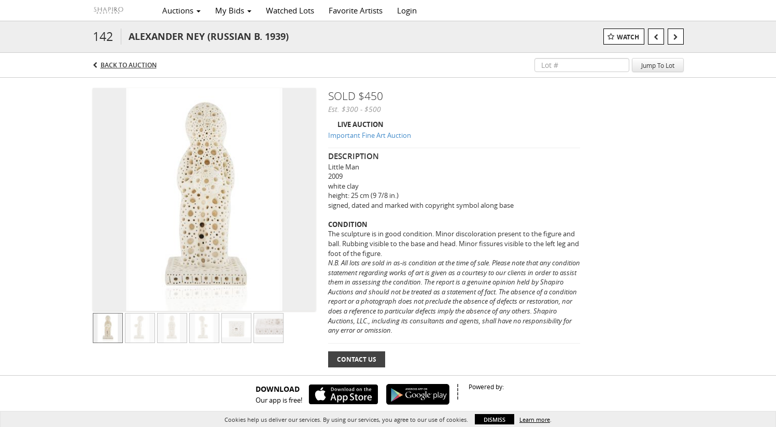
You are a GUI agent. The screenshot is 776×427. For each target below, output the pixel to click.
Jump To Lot (657, 65)
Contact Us (356, 359)
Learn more (534, 419)
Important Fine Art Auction (369, 135)
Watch (628, 37)
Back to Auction (129, 65)
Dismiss (494, 419)
